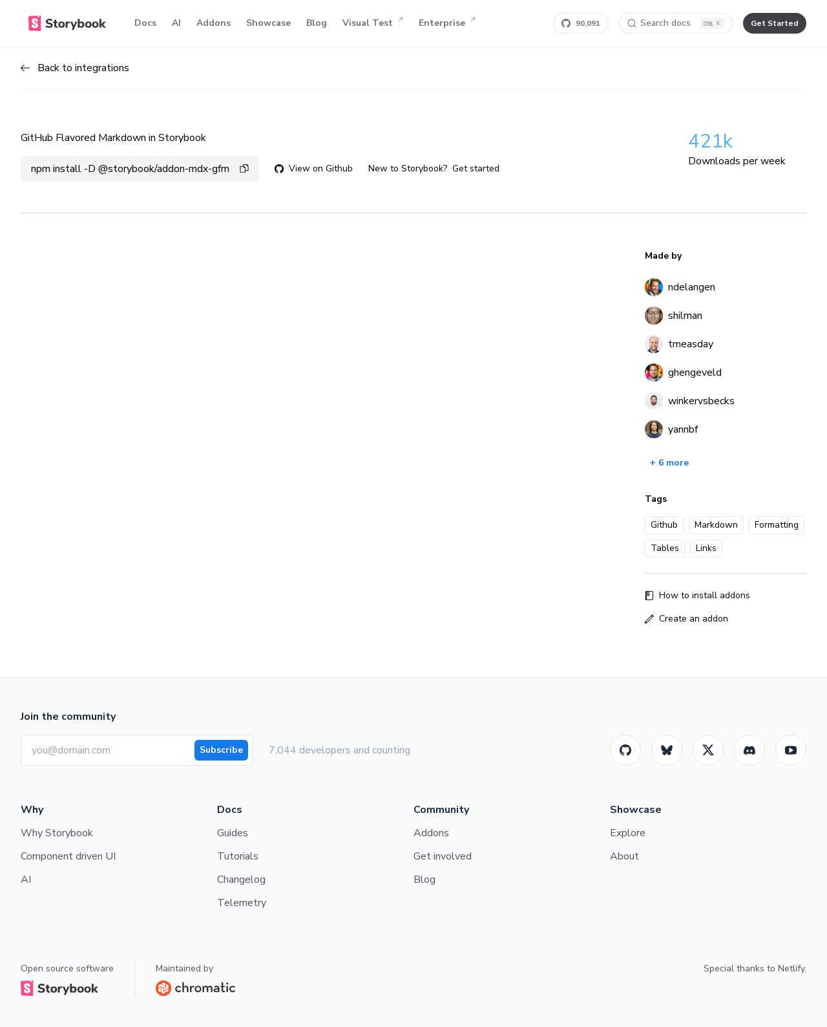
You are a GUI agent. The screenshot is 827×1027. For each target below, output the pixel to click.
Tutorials (237, 856)
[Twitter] (708, 750)
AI (176, 23)
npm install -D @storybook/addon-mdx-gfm (140, 169)
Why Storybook (57, 833)
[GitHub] (625, 750)
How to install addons (697, 595)
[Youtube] (790, 750)
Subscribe (221, 750)
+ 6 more (669, 463)
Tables (665, 548)
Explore (627, 833)
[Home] (67, 23)
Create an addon (686, 618)
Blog (316, 23)
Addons (213, 23)
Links (706, 548)
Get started (475, 168)
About (624, 856)
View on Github (314, 168)
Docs (145, 23)
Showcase (268, 23)
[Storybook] (749, 750)
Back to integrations (75, 68)
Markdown (716, 525)
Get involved (443, 856)
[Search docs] (676, 23)
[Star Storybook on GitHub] (581, 23)
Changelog (241, 879)
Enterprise (447, 23)
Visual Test (372, 23)
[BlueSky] (666, 750)
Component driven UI (68, 856)
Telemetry (241, 903)
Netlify (791, 968)
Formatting (777, 525)
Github (664, 525)
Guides (232, 833)
